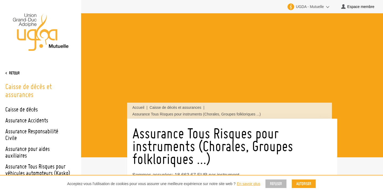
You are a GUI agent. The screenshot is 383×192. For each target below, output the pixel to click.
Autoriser (303, 183)
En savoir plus (248, 184)
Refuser (276, 183)
